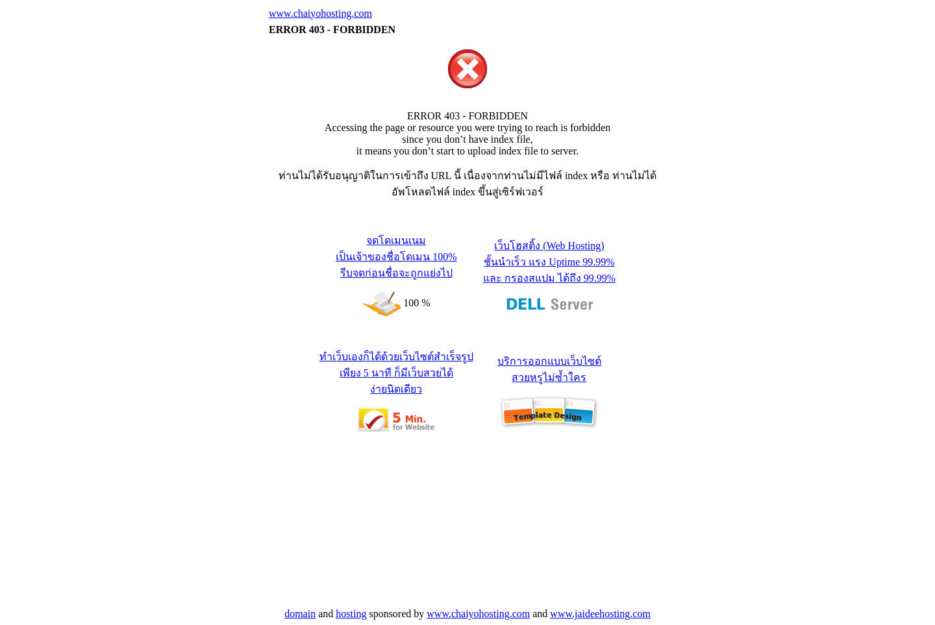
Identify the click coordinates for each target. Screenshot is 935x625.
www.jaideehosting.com (600, 613)
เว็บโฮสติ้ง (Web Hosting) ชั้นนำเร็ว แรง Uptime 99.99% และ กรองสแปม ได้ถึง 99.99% (549, 262)
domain (300, 613)
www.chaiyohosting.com (320, 13)
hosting (351, 613)
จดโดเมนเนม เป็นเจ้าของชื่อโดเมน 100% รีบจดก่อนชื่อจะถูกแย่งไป (396, 256)
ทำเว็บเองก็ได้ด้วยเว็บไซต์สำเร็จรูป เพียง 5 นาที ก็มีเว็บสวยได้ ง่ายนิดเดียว (396, 373)
